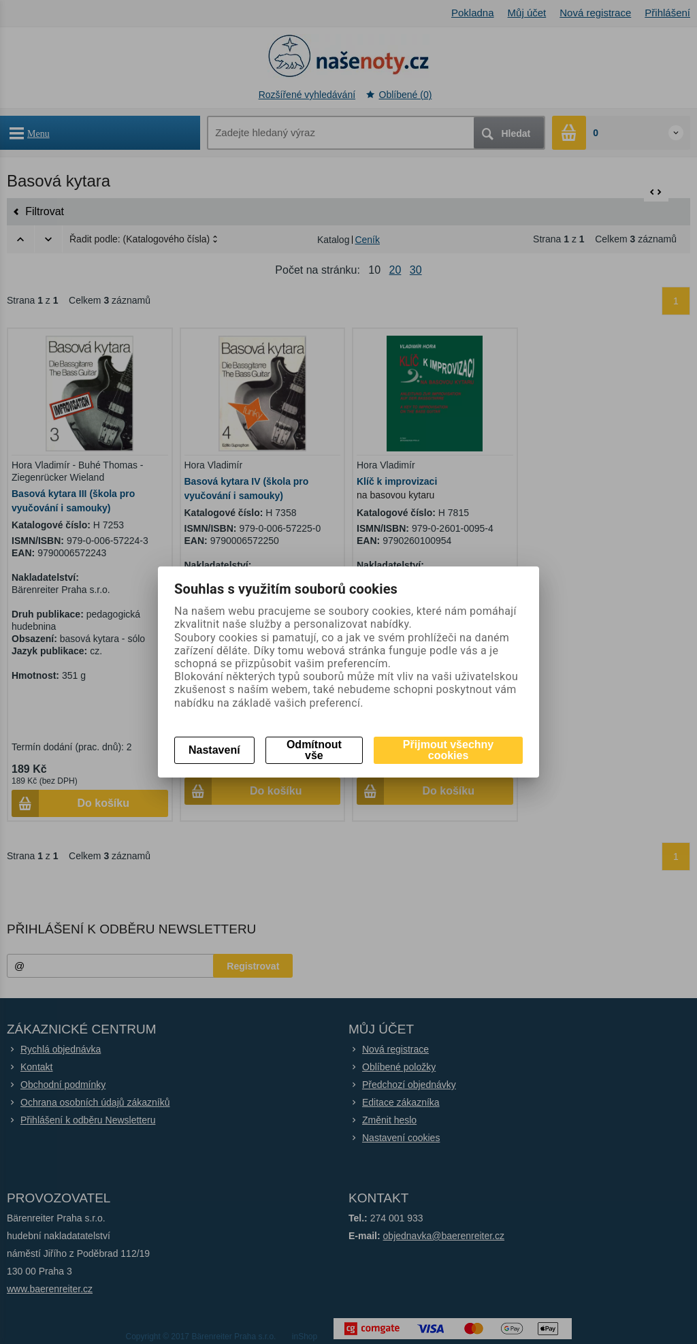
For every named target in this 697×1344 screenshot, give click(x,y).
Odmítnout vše (314, 750)
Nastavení (214, 750)
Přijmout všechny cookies (448, 750)
